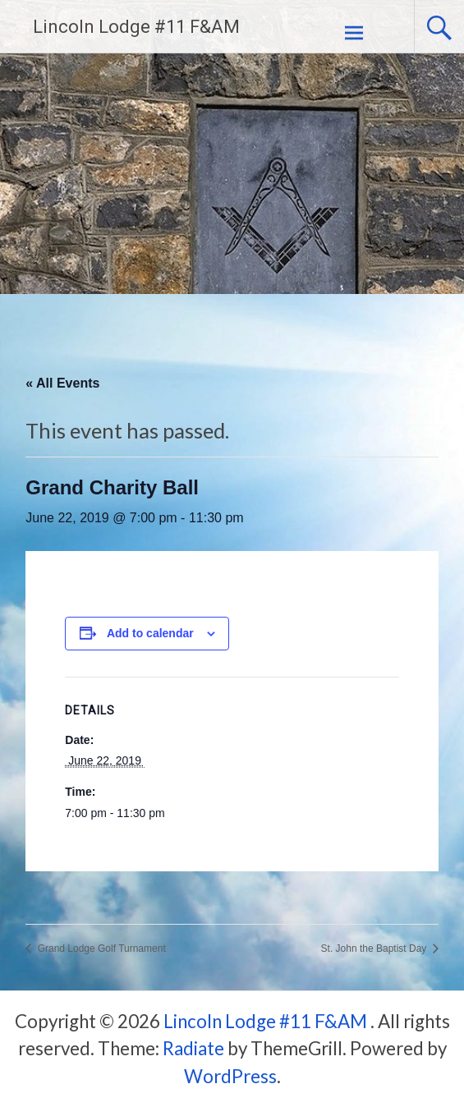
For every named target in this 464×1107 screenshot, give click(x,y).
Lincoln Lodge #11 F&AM (136, 26)
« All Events (62, 383)
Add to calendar (150, 633)
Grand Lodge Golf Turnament (99, 948)
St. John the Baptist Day (375, 948)
